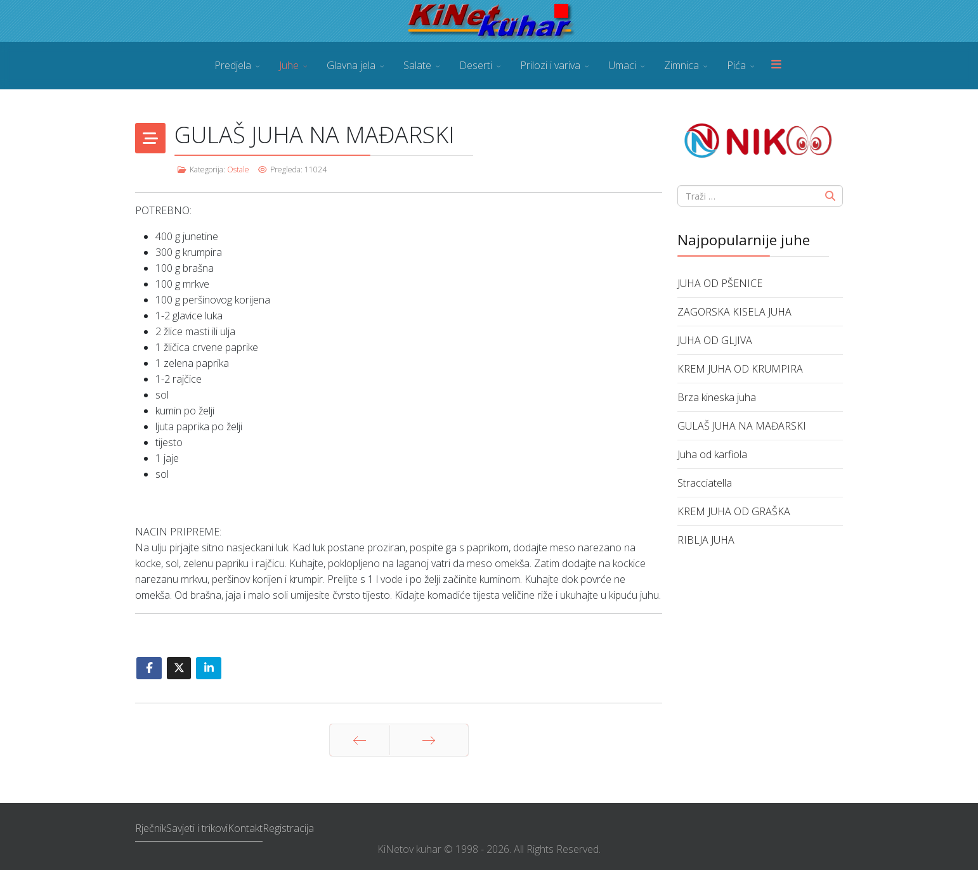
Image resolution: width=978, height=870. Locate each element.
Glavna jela (351, 65)
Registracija (288, 828)
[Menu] (776, 65)
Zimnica (681, 65)
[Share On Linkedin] (208, 668)
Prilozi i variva (550, 65)
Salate (417, 65)
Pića (736, 65)
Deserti (475, 65)
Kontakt (245, 828)
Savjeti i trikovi (197, 828)
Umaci (622, 65)
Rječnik (150, 828)
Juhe (289, 65)
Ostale (238, 169)
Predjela (232, 65)
